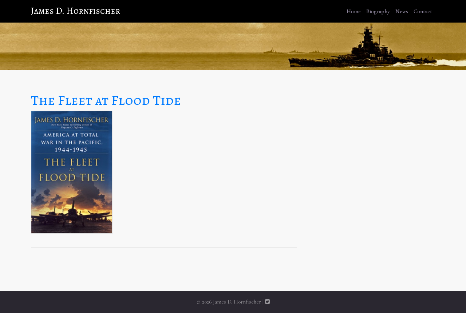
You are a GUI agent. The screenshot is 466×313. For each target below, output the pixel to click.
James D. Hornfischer (75, 11)
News (401, 11)
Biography (378, 11)
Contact (423, 11)
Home (354, 11)
